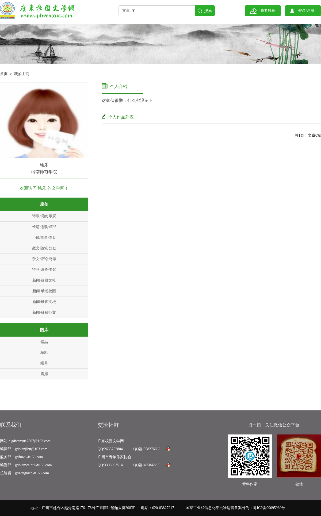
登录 (302, 11)
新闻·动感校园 (44, 291)
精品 (44, 342)
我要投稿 (267, 11)
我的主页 (21, 74)
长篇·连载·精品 (44, 227)
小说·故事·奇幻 (44, 238)
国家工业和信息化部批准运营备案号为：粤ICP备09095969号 (235, 508)
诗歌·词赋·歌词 (44, 216)
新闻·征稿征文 (44, 312)
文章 (126, 11)
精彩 (44, 353)
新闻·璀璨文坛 (44, 302)
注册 (310, 11)
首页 (3, 74)
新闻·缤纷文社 (44, 280)
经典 (44, 363)
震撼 (44, 374)
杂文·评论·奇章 (44, 259)
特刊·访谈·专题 (44, 270)
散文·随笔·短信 (44, 248)
